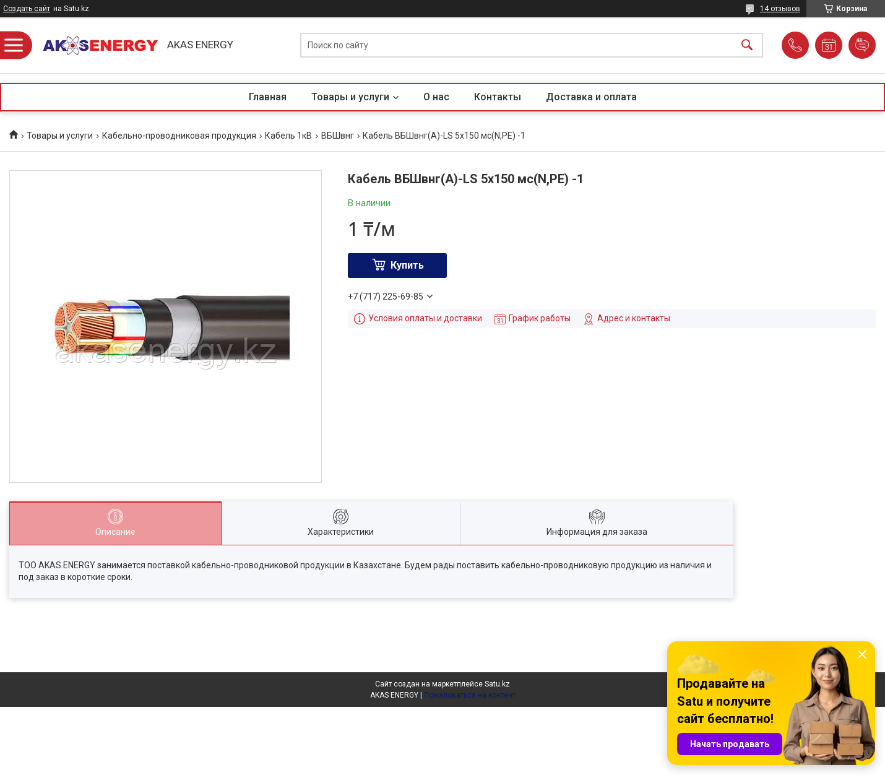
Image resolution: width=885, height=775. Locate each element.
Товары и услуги (350, 97)
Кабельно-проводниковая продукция (179, 136)
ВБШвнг (337, 136)
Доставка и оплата (591, 97)
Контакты (497, 97)
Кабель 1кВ (288, 136)
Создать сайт (26, 8)
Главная (268, 97)
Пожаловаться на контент (470, 695)
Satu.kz (497, 684)
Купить (407, 265)
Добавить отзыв (862, 45)
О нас (436, 97)
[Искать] (747, 45)
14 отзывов (780, 8)
